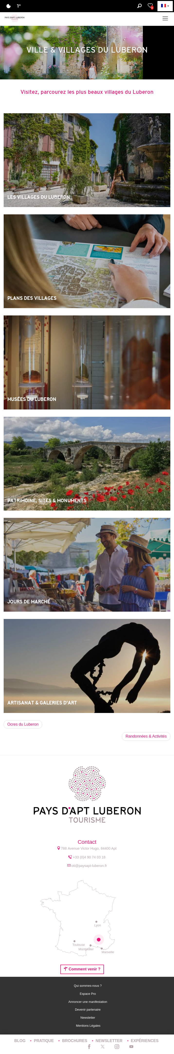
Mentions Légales (88, 1025)
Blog (20, 1041)
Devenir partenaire (88, 1009)
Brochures (75, 1041)
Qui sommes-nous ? (88, 986)
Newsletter (88, 1017)
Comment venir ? (82, 969)
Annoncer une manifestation (88, 1002)
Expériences (145, 1041)
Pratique (44, 1041)
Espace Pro (88, 994)
